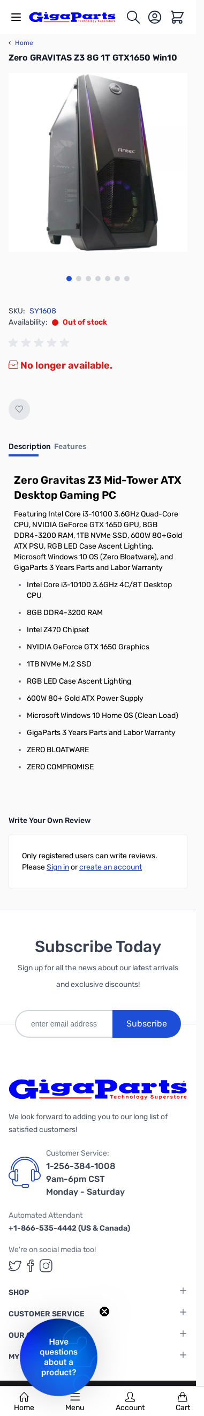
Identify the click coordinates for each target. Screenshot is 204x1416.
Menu (74, 1402)
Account (130, 1402)
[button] (58, 1357)
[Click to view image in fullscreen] (98, 162)
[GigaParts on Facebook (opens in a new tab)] (30, 1265)
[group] (41, 342)
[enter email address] (63, 1024)
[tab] (30, 450)
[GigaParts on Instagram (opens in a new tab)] (46, 1265)
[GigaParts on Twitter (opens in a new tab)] (15, 1265)
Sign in (58, 867)
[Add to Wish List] (19, 409)
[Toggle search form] (133, 17)
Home (24, 1402)
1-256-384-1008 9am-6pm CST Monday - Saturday (85, 1179)
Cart (183, 1402)
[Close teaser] (104, 1311)
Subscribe (146, 1023)
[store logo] (77, 17)
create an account (110, 867)
